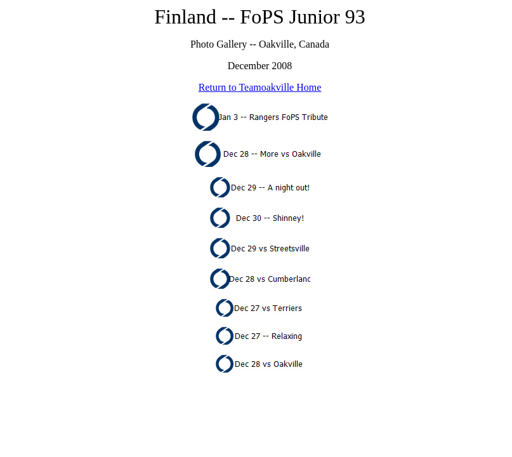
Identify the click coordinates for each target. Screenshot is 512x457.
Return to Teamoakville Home (260, 87)
